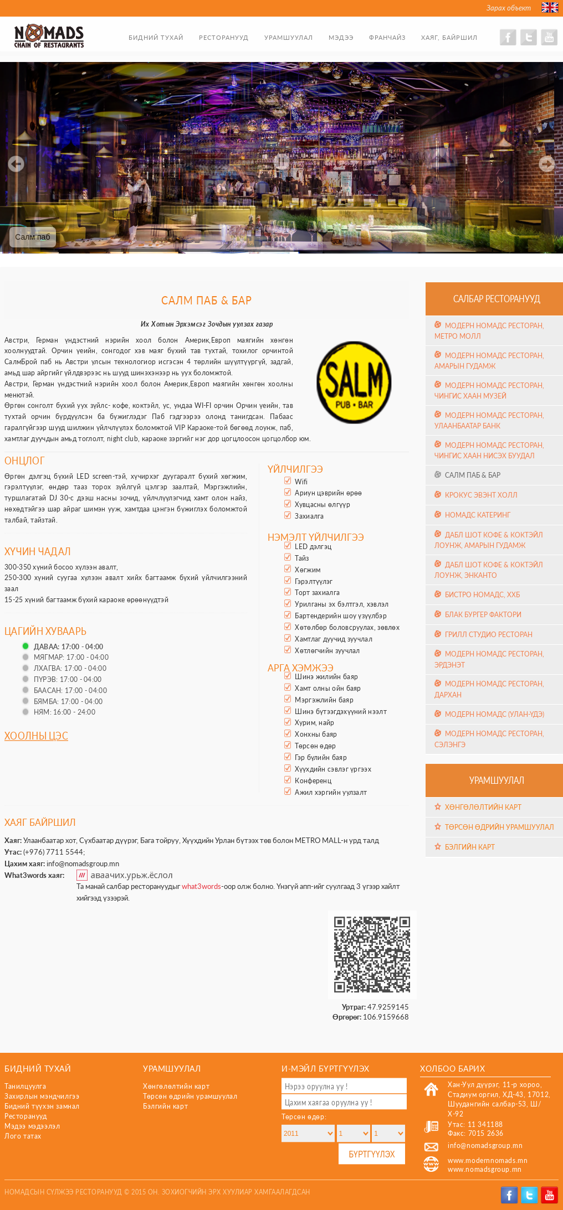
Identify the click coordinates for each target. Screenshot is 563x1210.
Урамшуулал (288, 37)
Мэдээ (341, 37)
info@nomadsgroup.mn (83, 863)
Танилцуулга (25, 1086)
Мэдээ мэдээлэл (32, 1126)
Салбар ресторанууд (496, 298)
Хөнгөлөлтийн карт (483, 807)
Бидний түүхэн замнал (42, 1106)
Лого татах (23, 1136)
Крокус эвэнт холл (481, 494)
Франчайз (387, 37)
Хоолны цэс (36, 735)
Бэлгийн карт (470, 847)
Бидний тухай (156, 37)
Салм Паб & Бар (472, 474)
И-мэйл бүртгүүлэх (326, 1068)
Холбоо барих (452, 1068)
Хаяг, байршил (449, 37)
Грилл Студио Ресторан (489, 634)
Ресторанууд (224, 37)
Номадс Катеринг (477, 514)
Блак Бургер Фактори (483, 614)
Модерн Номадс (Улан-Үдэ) (494, 714)
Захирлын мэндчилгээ (41, 1096)
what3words (201, 886)
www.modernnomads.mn (488, 1160)
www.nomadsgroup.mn (485, 1169)
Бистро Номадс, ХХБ (482, 594)
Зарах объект (509, 7)
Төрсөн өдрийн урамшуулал (499, 827)
